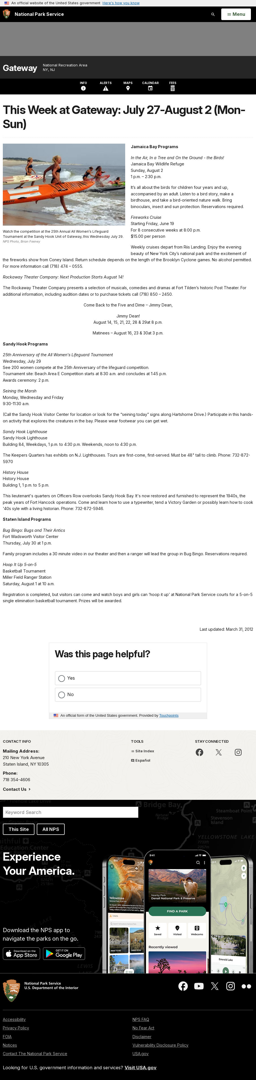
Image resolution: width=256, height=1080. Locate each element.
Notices (10, 1045)
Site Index (142, 751)
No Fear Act (143, 1027)
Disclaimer (142, 1036)
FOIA (7, 1036)
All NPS (50, 829)
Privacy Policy (16, 1027)
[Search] (70, 812)
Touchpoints (169, 715)
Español (140, 760)
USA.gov (141, 1053)
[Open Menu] (236, 14)
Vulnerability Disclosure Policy (160, 1045)
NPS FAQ (141, 1019)
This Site (18, 829)
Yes (71, 678)
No (70, 694)
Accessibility (14, 1019)
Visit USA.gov (141, 1067)
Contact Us (15, 789)
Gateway (20, 68)
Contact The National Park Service (35, 1053)
